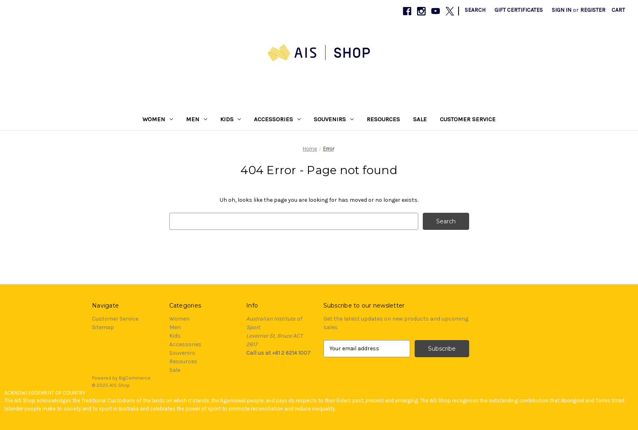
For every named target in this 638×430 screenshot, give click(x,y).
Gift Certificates (518, 10)
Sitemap (103, 327)
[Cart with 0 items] (618, 10)
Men (196, 119)
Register (592, 10)
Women (157, 119)
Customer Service (468, 119)
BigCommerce (135, 378)
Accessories (277, 119)
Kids (230, 119)
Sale (420, 119)
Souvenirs (334, 119)
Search (475, 10)
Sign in (561, 10)
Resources (383, 119)
